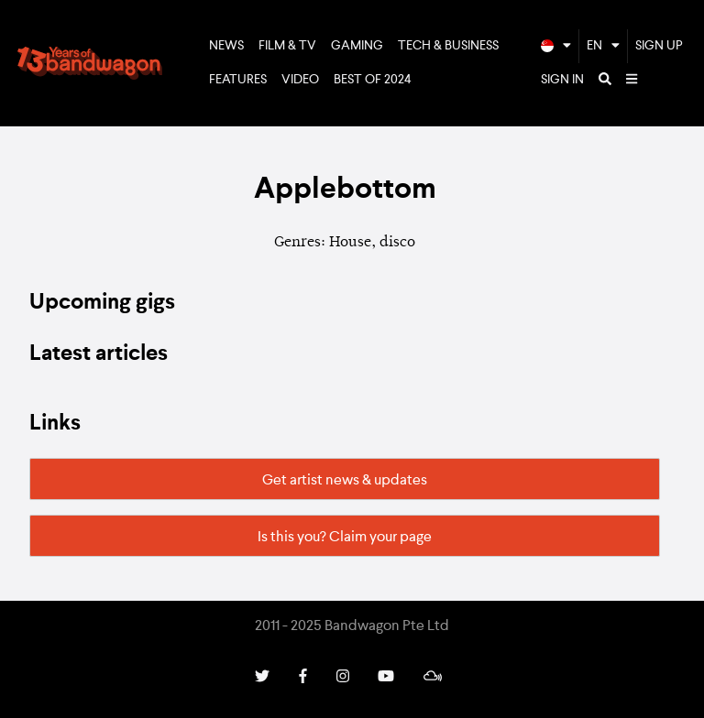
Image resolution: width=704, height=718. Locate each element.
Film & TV (287, 45)
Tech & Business (448, 45)
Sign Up (659, 45)
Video (300, 79)
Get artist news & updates (344, 480)
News (226, 45)
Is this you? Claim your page (345, 537)
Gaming (357, 45)
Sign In (562, 79)
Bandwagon (89, 63)
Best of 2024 (373, 79)
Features (238, 79)
